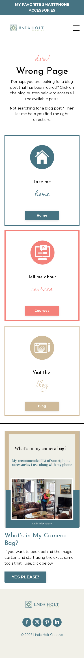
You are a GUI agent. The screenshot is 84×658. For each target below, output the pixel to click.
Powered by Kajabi (42, 647)
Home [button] (42, 215)
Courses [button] (42, 311)
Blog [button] (42, 406)
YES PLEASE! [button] (25, 577)
